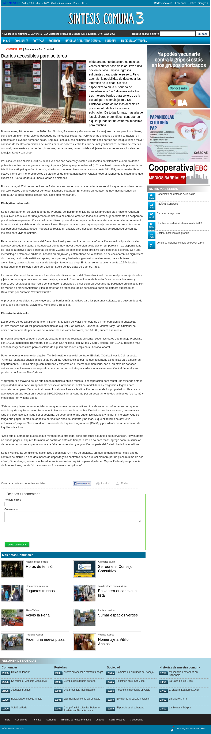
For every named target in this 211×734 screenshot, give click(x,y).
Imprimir (105, 483)
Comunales (21, 40)
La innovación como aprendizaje (82, 698)
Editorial (110, 40)
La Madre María (178, 698)
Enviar (124, 483)
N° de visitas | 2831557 (13, 728)
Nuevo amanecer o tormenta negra (83, 672)
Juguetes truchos (40, 591)
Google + (203, 3)
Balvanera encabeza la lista (26, 698)
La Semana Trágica (180, 707)
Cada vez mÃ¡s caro (168, 213)
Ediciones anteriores (134, 40)
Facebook (180, 3)
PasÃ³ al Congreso (167, 203)
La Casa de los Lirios (181, 680)
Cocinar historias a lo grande (173, 232)
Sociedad (54, 40)
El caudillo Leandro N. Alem (184, 689)
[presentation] (36, 532)
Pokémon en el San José (130, 680)
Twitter (192, 3)
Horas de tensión (40, 566)
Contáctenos (136, 719)
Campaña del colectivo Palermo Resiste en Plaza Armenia (81, 709)
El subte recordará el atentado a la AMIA (179, 223)
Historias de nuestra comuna (82, 40)
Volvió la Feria (38, 615)
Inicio (6, 40)
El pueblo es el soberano (130, 707)
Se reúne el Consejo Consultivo (115, 568)
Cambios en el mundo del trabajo (135, 672)
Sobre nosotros (117, 719)
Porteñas (38, 40)
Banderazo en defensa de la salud (176, 194)
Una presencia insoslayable (79, 689)
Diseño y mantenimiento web (190, 728)
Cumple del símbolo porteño (79, 680)
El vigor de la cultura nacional (133, 698)
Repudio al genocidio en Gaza (133, 689)
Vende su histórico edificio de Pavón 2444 (180, 242)
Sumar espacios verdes (118, 615)
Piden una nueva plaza (45, 639)
